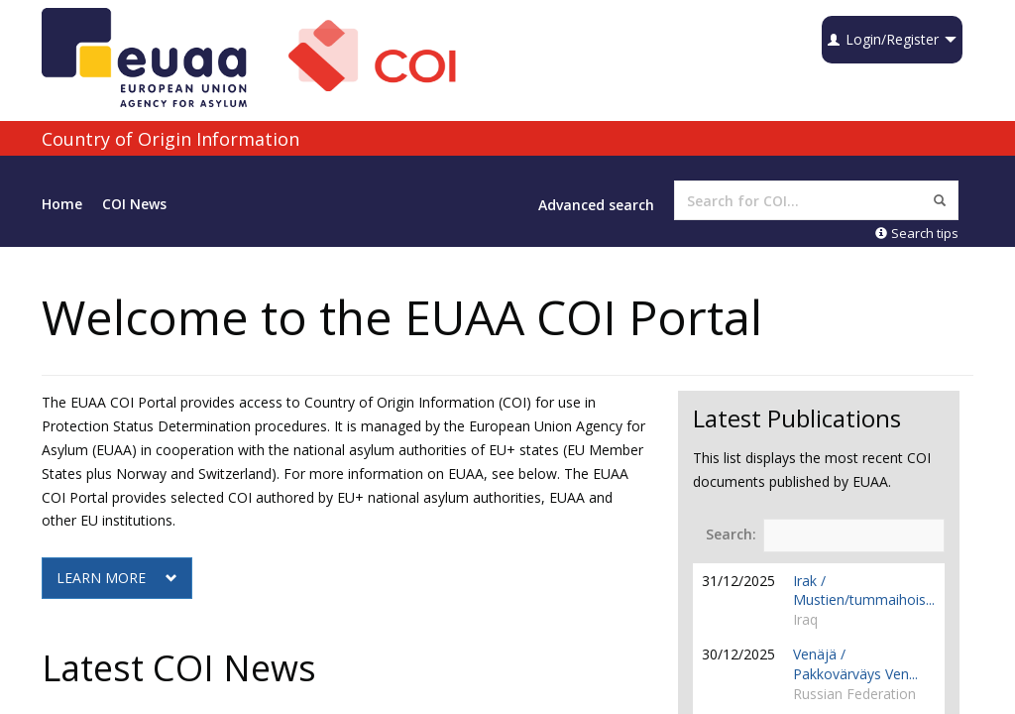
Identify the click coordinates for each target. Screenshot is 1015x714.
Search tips (917, 233)
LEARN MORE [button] (116, 577)
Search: (825, 535)
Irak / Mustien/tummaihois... (864, 590)
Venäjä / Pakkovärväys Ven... (855, 664)
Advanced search (596, 204)
